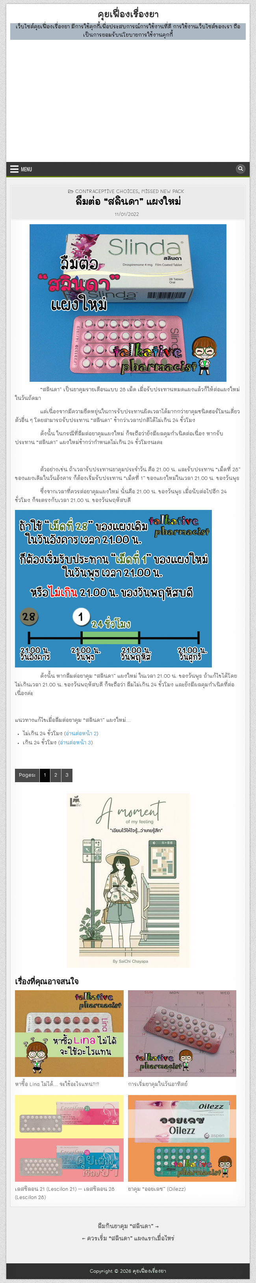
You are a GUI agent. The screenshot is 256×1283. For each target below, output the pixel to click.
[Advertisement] (128, 99)
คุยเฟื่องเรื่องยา (128, 15)
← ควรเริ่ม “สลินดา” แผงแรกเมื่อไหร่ (128, 1239)
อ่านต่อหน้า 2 (81, 733)
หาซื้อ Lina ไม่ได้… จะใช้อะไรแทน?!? (57, 1084)
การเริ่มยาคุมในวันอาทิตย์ (157, 1084)
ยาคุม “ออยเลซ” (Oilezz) (157, 1189)
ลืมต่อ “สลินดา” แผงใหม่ (128, 202)
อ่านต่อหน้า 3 (75, 743)
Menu (26, 169)
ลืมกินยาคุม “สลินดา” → (128, 1226)
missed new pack (162, 191)
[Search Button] (240, 169)
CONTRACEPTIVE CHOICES (106, 191)
